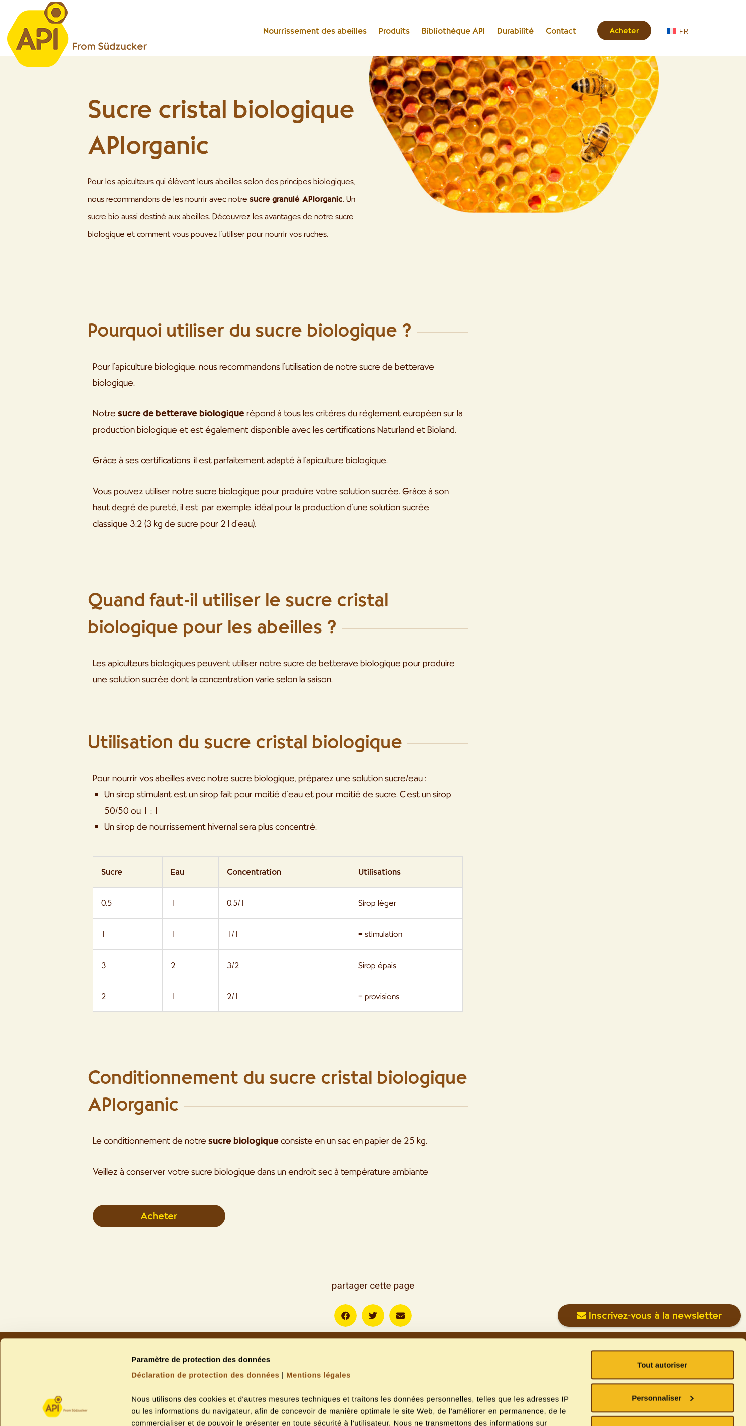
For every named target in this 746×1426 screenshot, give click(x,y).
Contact (561, 31)
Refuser (662, 1351)
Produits (394, 31)
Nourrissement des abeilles (315, 31)
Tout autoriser (662, 1285)
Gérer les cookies (163, 1406)
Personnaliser (662, 1318)
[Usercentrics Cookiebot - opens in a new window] (65, 1406)
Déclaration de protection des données (205, 1295)
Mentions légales (318, 1295)
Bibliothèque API (453, 31)
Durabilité (515, 31)
